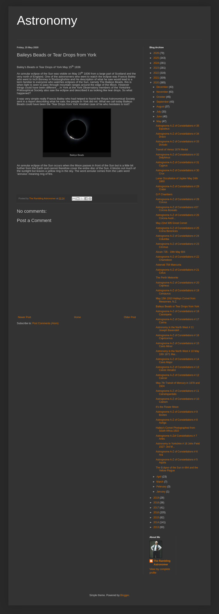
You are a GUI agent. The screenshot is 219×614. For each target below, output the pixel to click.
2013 (157, 527)
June (159, 116)
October (161, 96)
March (160, 481)
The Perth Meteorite (167, 277)
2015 (157, 517)
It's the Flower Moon (167, 406)
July (159, 111)
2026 (157, 53)
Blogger (124, 595)
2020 (157, 82)
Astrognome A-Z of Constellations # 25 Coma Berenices (177, 230)
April (159, 476)
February (161, 486)
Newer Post (24, 317)
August (160, 106)
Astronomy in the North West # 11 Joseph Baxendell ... (175, 329)
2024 (157, 63)
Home (77, 317)
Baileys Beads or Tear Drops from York (177, 306)
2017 (157, 507)
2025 (157, 57)
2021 (157, 77)
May (159, 121)
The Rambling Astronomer (162, 562)
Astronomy (47, 20)
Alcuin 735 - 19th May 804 (170, 251)
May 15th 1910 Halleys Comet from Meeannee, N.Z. (175, 300)
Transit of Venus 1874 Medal (172, 149)
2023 (157, 67)
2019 (157, 497)
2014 (157, 522)
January (161, 491)
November (162, 91)
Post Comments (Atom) (45, 323)
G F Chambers (164, 194)
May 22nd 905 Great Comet (171, 223)
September (163, 101)
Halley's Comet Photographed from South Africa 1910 (175, 429)
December (162, 87)
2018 (157, 502)
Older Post (130, 317)
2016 (157, 512)
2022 (157, 72)
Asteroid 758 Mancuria (168, 264)
